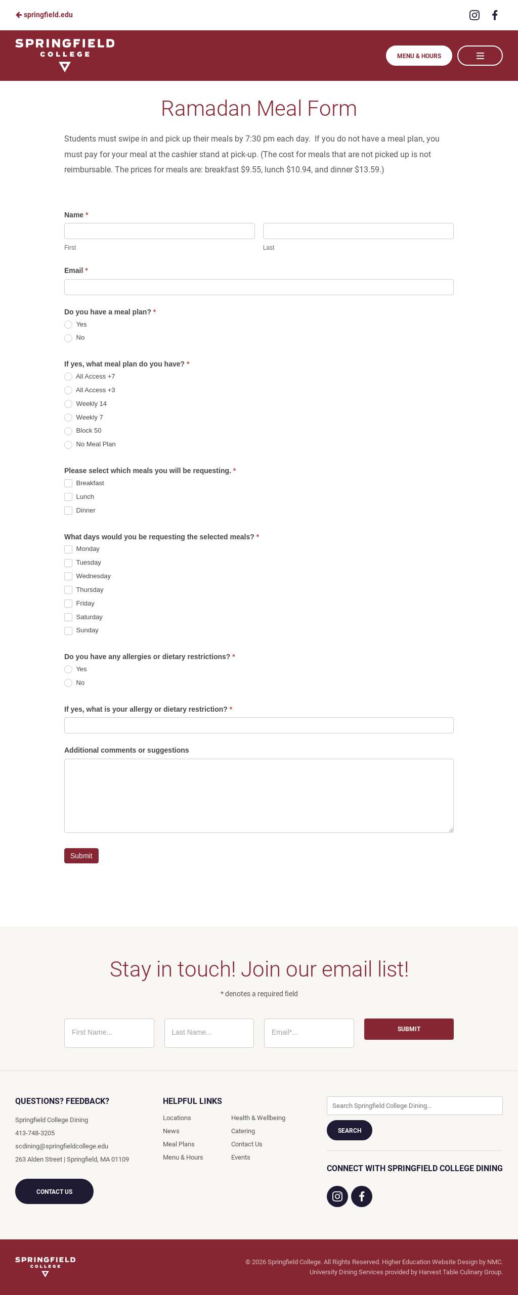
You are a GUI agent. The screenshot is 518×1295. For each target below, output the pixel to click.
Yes (75, 324)
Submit (81, 856)
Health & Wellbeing (258, 1118)
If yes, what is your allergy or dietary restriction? (148, 709)
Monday (82, 549)
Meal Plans (179, 1144)
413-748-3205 (35, 1133)
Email (76, 270)
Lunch (79, 497)
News (171, 1131)
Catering (243, 1131)
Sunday (81, 630)
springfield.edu (44, 15)
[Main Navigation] (480, 55)
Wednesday (87, 576)
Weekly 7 (83, 417)
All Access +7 (89, 377)
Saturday (83, 617)
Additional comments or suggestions (126, 750)
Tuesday (82, 563)
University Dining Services (346, 1272)
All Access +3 (89, 390)
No (74, 338)
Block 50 (82, 431)
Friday (79, 603)
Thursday (84, 590)
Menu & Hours (419, 56)
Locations (177, 1118)
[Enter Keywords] (415, 1105)
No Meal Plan (90, 444)
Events (240, 1157)
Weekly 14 (85, 404)
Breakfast (84, 483)
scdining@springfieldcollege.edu (61, 1146)
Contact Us (54, 1191)
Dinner (80, 510)
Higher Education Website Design (430, 1262)
